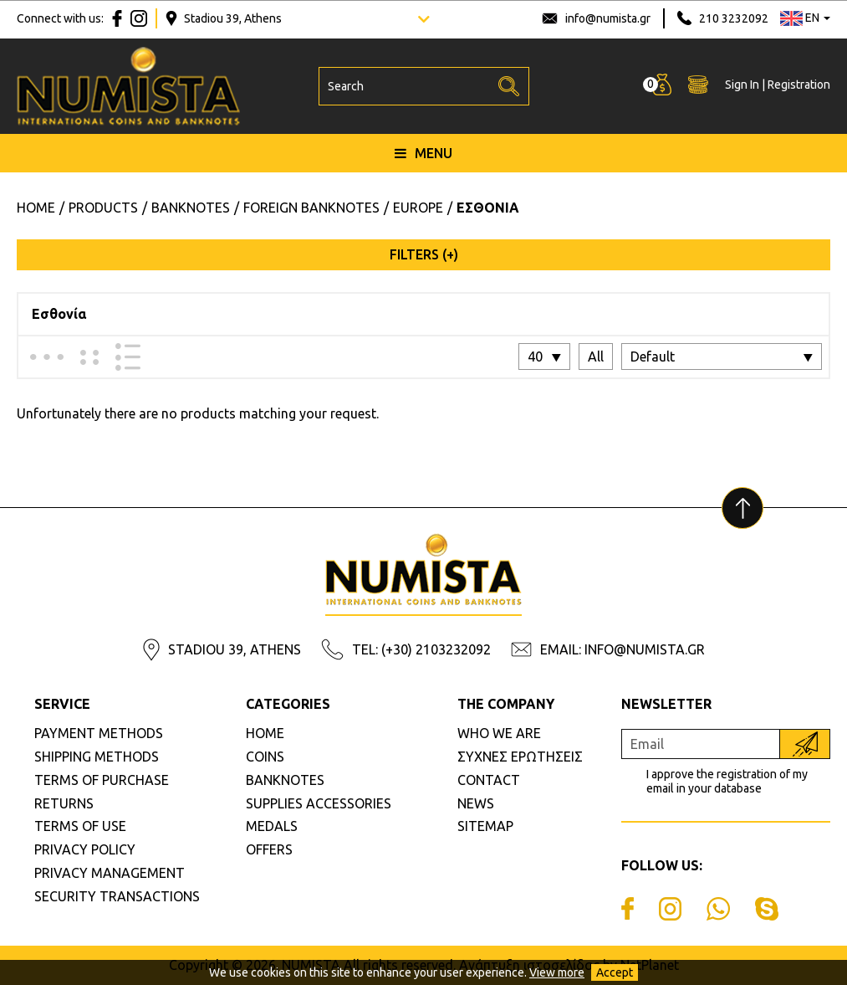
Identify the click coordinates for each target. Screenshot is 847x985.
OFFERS (269, 849)
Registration (799, 84)
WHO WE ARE (499, 733)
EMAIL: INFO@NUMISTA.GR (622, 649)
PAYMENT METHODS (98, 733)
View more (556, 972)
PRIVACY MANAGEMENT (109, 872)
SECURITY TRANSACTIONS (117, 896)
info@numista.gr (608, 18)
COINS (265, 756)
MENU (423, 153)
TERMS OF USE (80, 826)
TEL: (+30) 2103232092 (421, 649)
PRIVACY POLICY (84, 849)
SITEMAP (485, 826)
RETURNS (64, 803)
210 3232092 (733, 18)
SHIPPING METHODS (96, 756)
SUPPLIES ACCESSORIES (318, 803)
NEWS (475, 803)
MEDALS (272, 826)
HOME (265, 733)
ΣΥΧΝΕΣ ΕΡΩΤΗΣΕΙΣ (520, 756)
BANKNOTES (285, 779)
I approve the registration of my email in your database (727, 781)
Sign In (742, 84)
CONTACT (488, 779)
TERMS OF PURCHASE (101, 779)
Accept (614, 972)
